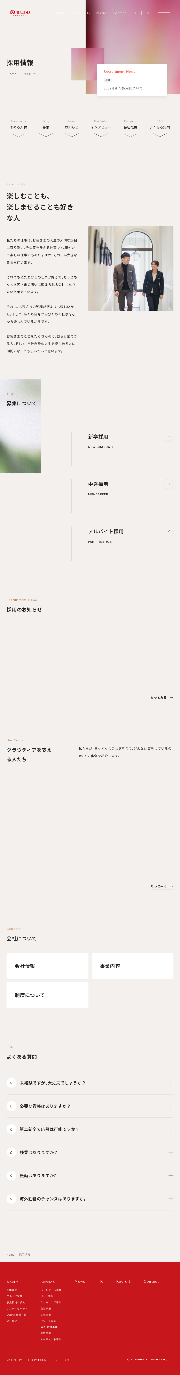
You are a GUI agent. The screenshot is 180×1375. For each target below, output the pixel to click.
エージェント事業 (50, 1339)
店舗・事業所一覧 (16, 1314)
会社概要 (12, 1320)
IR (89, 13)
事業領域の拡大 (16, 1302)
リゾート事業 (48, 1320)
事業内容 (132, 965)
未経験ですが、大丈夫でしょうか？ (90, 1079)
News (80, 1281)
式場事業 (45, 1314)
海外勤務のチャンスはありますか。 (90, 1195)
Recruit (102, 13)
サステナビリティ (17, 1308)
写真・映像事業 (49, 1327)
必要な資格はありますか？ (90, 1103)
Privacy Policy (36, 1359)
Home (12, 74)
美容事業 (45, 1333)
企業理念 (12, 1290)
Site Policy (14, 1359)
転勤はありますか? (90, 1172)
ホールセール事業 (50, 1290)
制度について (47, 994)
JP (136, 13)
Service (75, 13)
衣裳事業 (45, 1308)
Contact (119, 13)
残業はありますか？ (90, 1149)
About (59, 13)
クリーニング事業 (50, 1302)
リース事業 (46, 1296)
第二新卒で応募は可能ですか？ (90, 1126)
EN (147, 13)
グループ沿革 (14, 1296)
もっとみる (162, 697)
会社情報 (47, 965)
